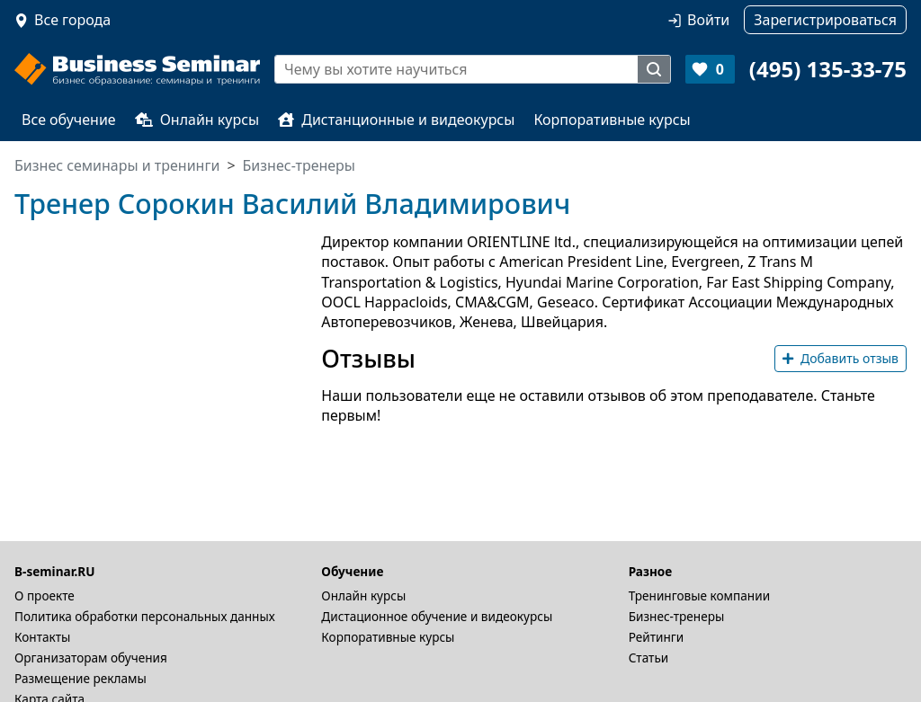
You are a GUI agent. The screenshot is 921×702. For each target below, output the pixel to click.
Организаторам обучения (90, 657)
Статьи (649, 657)
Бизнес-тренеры (677, 616)
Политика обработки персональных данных (144, 616)
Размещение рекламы (80, 678)
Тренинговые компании (699, 595)
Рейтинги (656, 636)
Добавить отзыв (840, 358)
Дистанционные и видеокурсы (396, 119)
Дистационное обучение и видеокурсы (436, 616)
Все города (72, 20)
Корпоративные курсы (611, 119)
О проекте (44, 595)
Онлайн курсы (197, 119)
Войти (708, 20)
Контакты (42, 636)
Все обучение (69, 119)
